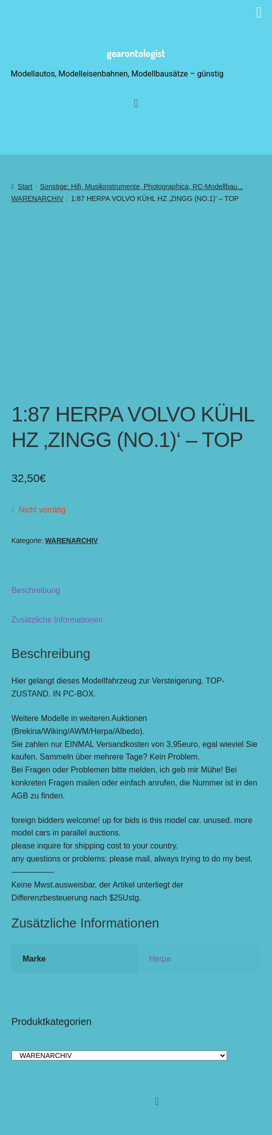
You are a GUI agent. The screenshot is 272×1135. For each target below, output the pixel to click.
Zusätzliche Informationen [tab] (57, 620)
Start (24, 186)
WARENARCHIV (37, 198)
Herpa (160, 958)
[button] (157, 1101)
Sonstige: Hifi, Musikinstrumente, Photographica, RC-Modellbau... (141, 186)
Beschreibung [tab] (35, 590)
